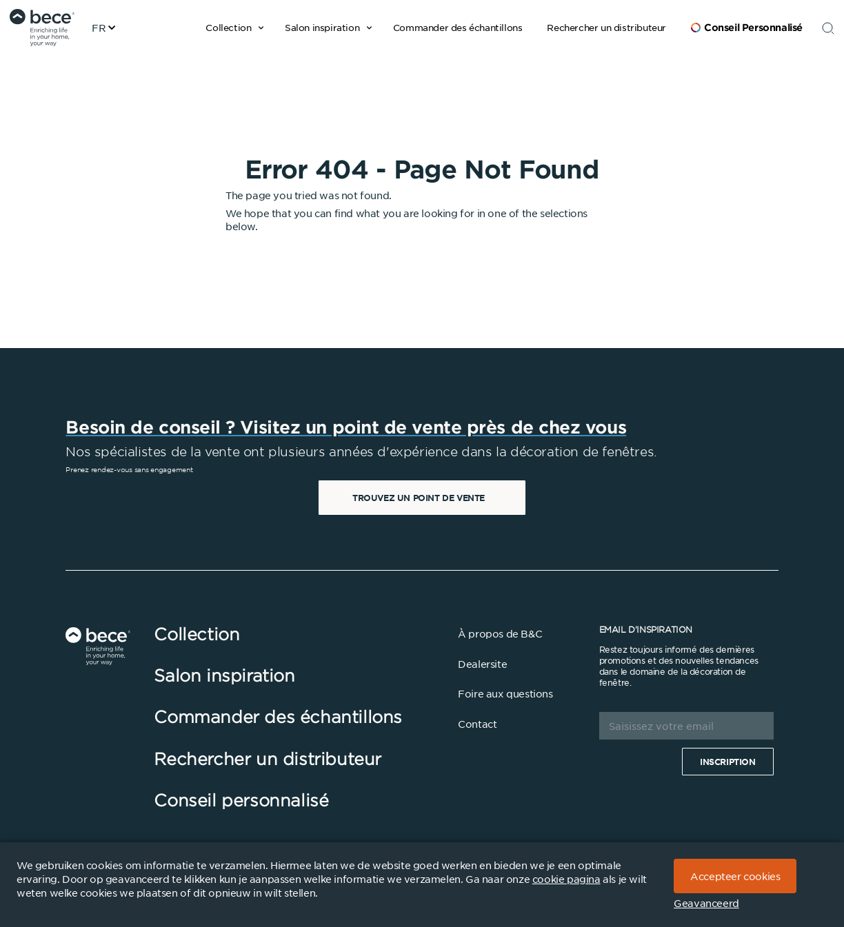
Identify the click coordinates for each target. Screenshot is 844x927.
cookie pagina (566, 879)
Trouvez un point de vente (418, 497)
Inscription (728, 761)
